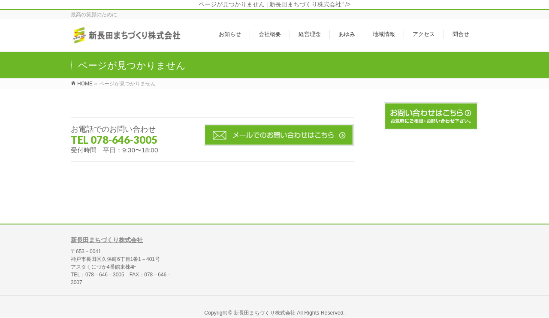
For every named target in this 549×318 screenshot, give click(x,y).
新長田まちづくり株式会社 (107, 239)
